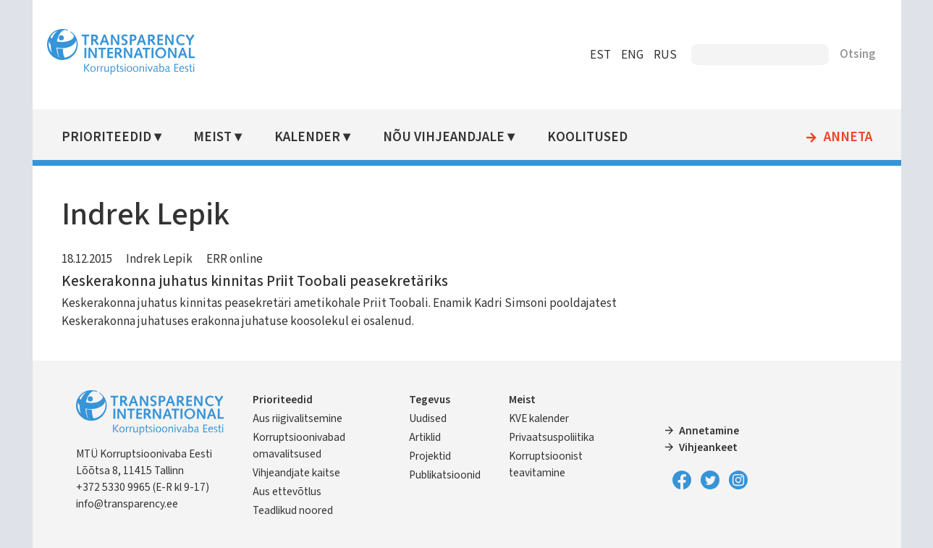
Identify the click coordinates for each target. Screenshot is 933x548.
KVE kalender (539, 418)
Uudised (428, 418)
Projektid (430, 456)
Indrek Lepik (159, 259)
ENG (632, 55)
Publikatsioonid (445, 475)
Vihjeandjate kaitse (296, 472)
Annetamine (709, 430)
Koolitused (587, 137)
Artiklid (425, 437)
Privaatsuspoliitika (551, 437)
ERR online (234, 259)
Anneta (848, 137)
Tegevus (429, 399)
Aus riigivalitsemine (297, 418)
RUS (665, 55)
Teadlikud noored (293, 510)
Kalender (307, 137)
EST (600, 55)
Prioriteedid (106, 137)
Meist (212, 137)
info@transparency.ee (127, 504)
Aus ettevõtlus (287, 491)
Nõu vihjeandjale (444, 137)
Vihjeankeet (708, 447)
